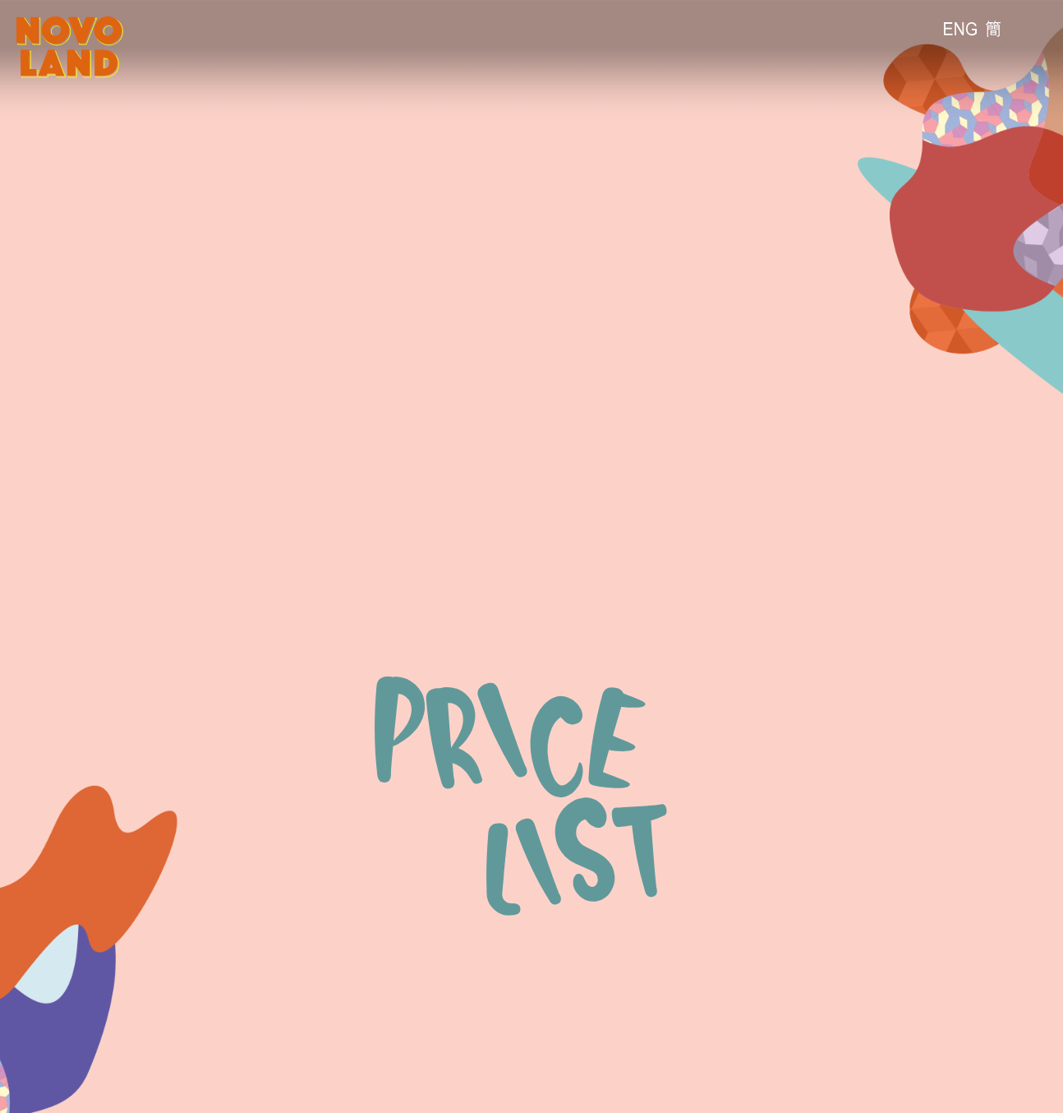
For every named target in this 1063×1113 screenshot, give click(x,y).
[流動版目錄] (1034, 28)
